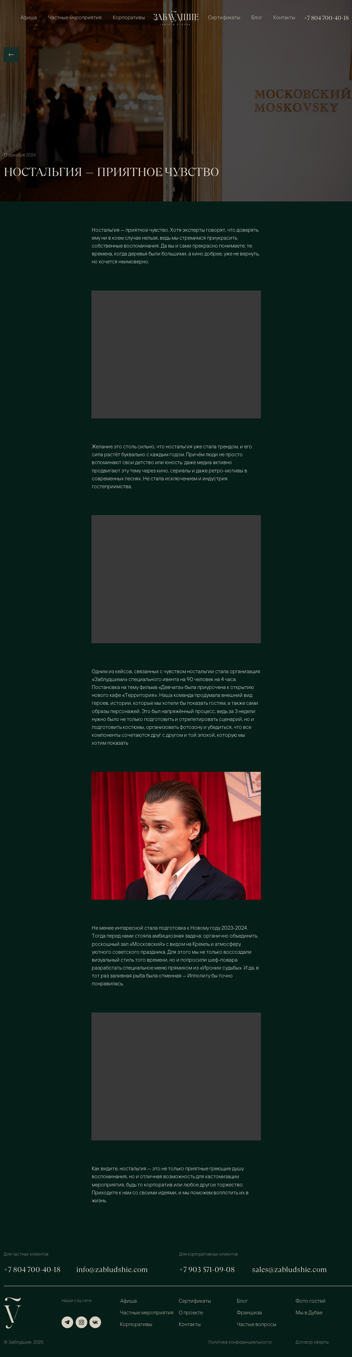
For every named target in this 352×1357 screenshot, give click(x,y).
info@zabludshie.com (112, 1269)
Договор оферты (312, 1342)
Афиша (29, 18)
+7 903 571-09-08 (207, 1269)
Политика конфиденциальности (240, 1342)
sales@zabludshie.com (289, 1269)
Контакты (284, 18)
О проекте (191, 1313)
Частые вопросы (256, 1324)
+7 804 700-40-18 (326, 18)
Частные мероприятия (75, 18)
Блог (256, 18)
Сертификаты (224, 18)
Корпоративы (129, 18)
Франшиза (249, 1313)
